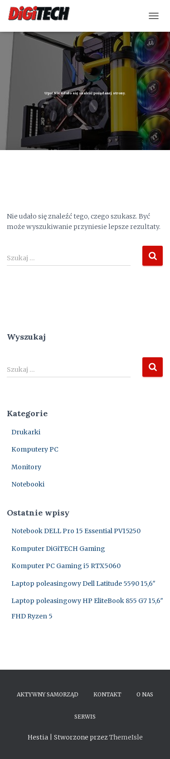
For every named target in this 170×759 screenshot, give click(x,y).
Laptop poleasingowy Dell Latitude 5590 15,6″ (83, 583)
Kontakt (107, 694)
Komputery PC (34, 449)
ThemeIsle (126, 737)
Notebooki (27, 484)
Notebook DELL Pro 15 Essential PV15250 (76, 531)
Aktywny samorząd (47, 694)
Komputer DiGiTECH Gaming (58, 549)
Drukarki (25, 432)
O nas (144, 694)
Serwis (85, 716)
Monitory (26, 467)
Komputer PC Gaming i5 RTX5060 (66, 566)
